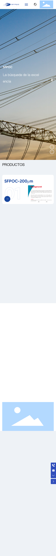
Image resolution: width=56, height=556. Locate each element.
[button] (52, 147)
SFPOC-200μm (18, 181)
